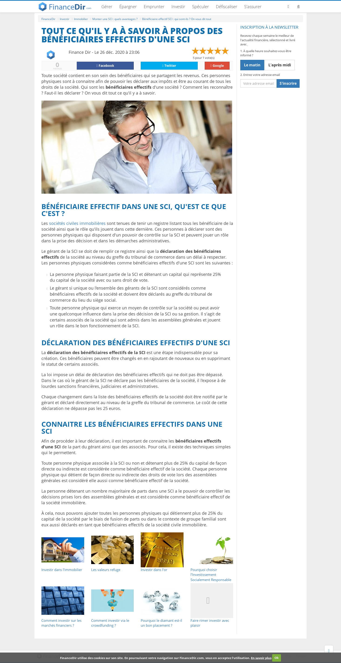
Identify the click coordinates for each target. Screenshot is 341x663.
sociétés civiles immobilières (77, 223)
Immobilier (81, 19)
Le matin (252, 65)
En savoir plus (261, 658)
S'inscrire (288, 83)
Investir (178, 6)
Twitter (169, 65)
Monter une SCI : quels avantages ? (114, 19)
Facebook (105, 65)
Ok (276, 658)
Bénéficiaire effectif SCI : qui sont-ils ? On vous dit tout (176, 19)
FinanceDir (48, 19)
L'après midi (279, 65)
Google (217, 65)
